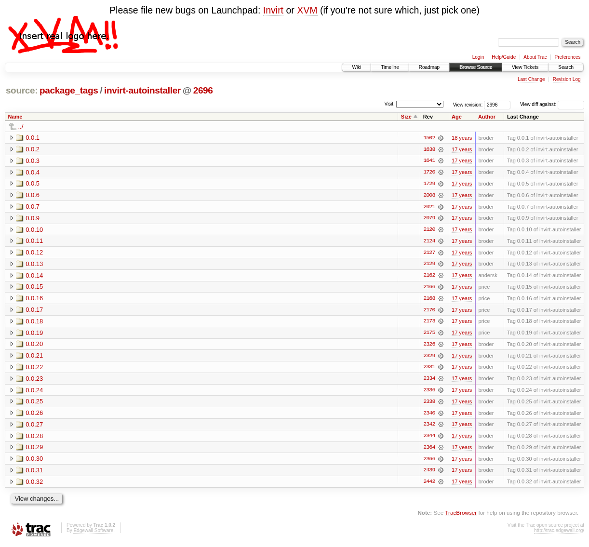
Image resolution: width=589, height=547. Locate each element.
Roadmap (429, 67)
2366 (429, 462)
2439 (429, 473)
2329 (429, 357)
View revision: (468, 104)
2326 (429, 346)
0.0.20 (34, 345)
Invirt (273, 10)
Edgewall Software (93, 533)
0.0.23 (34, 380)
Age (457, 117)
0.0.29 (34, 450)
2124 (429, 242)
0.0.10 (34, 230)
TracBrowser (461, 516)
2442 (429, 485)
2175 (429, 334)
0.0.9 (33, 218)
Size (406, 117)
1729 (429, 184)
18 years (462, 138)
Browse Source (475, 67)
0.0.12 (34, 253)
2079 (429, 219)
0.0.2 (33, 149)
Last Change (531, 79)
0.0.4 (33, 172)
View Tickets (525, 67)
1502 (429, 138)
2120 (429, 230)
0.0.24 (34, 392)
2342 (429, 427)
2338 (429, 404)
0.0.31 (34, 473)
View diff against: (552, 104)
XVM (307, 10)
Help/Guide (504, 57)
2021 (429, 207)
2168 (429, 300)
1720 (429, 172)
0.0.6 (33, 195)
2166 (429, 288)
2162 (429, 276)
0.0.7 (33, 207)
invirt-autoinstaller (142, 90)
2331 (429, 369)
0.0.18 (34, 322)
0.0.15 (34, 288)
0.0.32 (34, 484)
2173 (429, 323)
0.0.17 (34, 311)
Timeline (390, 67)
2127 (429, 253)
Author (486, 117)
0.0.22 (34, 369)
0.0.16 (34, 299)
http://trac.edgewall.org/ (559, 533)
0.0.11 (34, 241)
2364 (429, 450)
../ (21, 126)
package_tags (69, 90)
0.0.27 (34, 426)
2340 (429, 415)
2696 (203, 90)
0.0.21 (34, 357)
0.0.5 (33, 183)
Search (566, 67)
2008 (429, 196)
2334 (429, 381)
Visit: (389, 104)
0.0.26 (34, 415)
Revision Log (567, 79)
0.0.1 (33, 137)
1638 (429, 149)
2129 (429, 265)
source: (22, 90)
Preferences (568, 57)
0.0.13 (34, 264)
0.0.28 (34, 438)
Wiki (356, 67)
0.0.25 (34, 403)
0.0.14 (34, 276)
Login (478, 57)
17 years (462, 149)
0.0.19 (34, 334)
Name (15, 117)
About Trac (535, 57)
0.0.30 (34, 461)
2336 (429, 392)
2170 (429, 311)
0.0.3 (33, 160)
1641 (429, 161)
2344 (429, 438)
